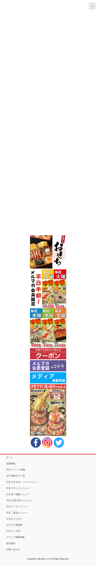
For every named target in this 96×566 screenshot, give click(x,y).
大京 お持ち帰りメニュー (19, 500)
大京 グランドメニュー (18, 488)
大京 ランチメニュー (16, 506)
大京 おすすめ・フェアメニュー (22, 482)
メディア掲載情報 (15, 537)
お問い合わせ (13, 549)
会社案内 (10, 543)
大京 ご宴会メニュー (16, 512)
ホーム (9, 457)
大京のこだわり (14, 518)
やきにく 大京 (13, 531)
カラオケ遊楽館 (14, 525)
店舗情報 (10, 463)
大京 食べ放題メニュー (18, 494)
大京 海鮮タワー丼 (15, 475)
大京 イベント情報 (15, 469)
